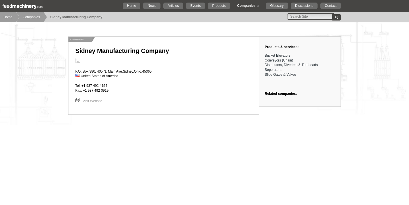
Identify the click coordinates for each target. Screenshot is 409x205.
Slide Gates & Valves (281, 75)
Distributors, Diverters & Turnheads (291, 65)
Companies (246, 6)
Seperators (273, 70)
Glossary (276, 6)
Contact (330, 6)
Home (131, 6)
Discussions (304, 6)
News (152, 6)
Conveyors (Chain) (279, 60)
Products (219, 6)
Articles (173, 6)
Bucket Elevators (277, 56)
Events (195, 6)
